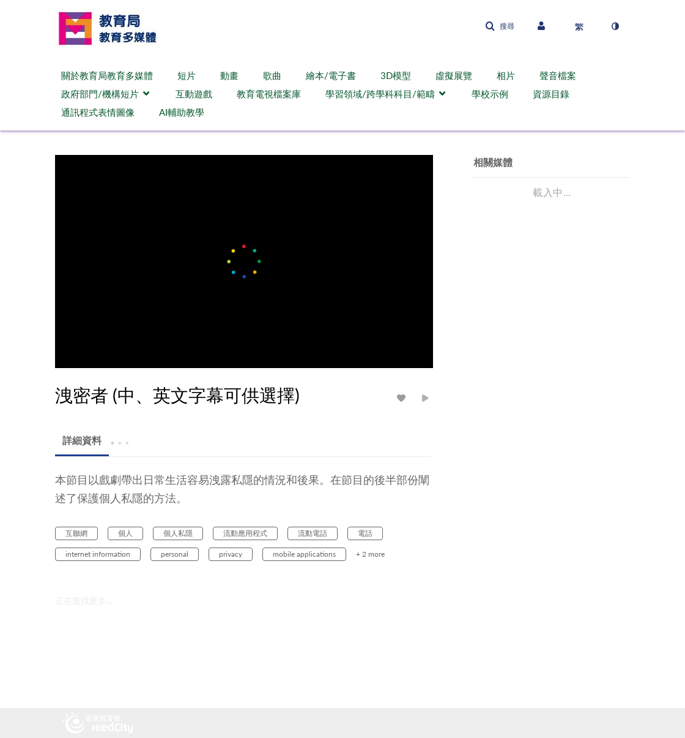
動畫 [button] (229, 75)
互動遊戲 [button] (194, 93)
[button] (499, 26)
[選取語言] (579, 26)
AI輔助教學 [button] (181, 112)
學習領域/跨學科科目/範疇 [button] (380, 93)
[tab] (82, 440)
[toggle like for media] (403, 397)
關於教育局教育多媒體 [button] (107, 75)
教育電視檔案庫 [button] (269, 93)
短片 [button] (186, 75)
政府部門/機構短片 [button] (100, 93)
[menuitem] (113, 75)
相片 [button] (506, 75)
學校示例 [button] (490, 93)
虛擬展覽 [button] (453, 75)
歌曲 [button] (272, 75)
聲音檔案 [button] (557, 75)
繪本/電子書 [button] (331, 75)
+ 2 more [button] (370, 554)
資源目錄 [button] (551, 93)
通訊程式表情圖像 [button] (98, 112)
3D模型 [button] (395, 75)
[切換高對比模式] (614, 26)
